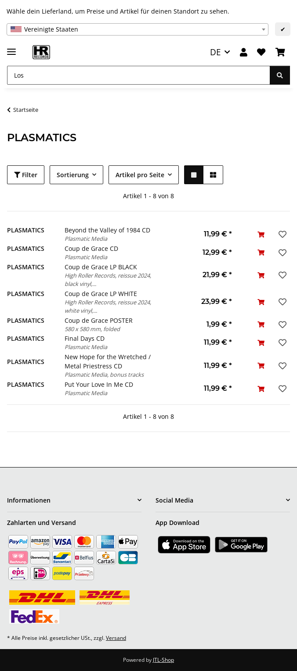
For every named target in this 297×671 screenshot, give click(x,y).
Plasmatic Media (86, 239)
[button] (243, 52)
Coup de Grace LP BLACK (101, 267)
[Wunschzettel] (261, 52)
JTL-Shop (163, 660)
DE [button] (215, 52)
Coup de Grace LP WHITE (101, 293)
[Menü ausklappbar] (11, 48)
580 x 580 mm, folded (92, 329)
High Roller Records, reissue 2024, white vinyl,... (108, 306)
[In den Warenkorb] (261, 234)
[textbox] (137, 29)
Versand (116, 638)
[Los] (138, 75)
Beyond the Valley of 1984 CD (107, 230)
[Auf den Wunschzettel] (281, 234)
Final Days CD (85, 338)
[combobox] (137, 29)
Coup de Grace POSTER (99, 320)
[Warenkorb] (280, 52)
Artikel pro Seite (140, 175)
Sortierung (73, 175)
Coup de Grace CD (91, 248)
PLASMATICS (25, 230)
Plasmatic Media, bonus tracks (104, 374)
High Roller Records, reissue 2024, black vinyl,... (108, 279)
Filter (25, 175)
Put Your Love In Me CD (99, 384)
